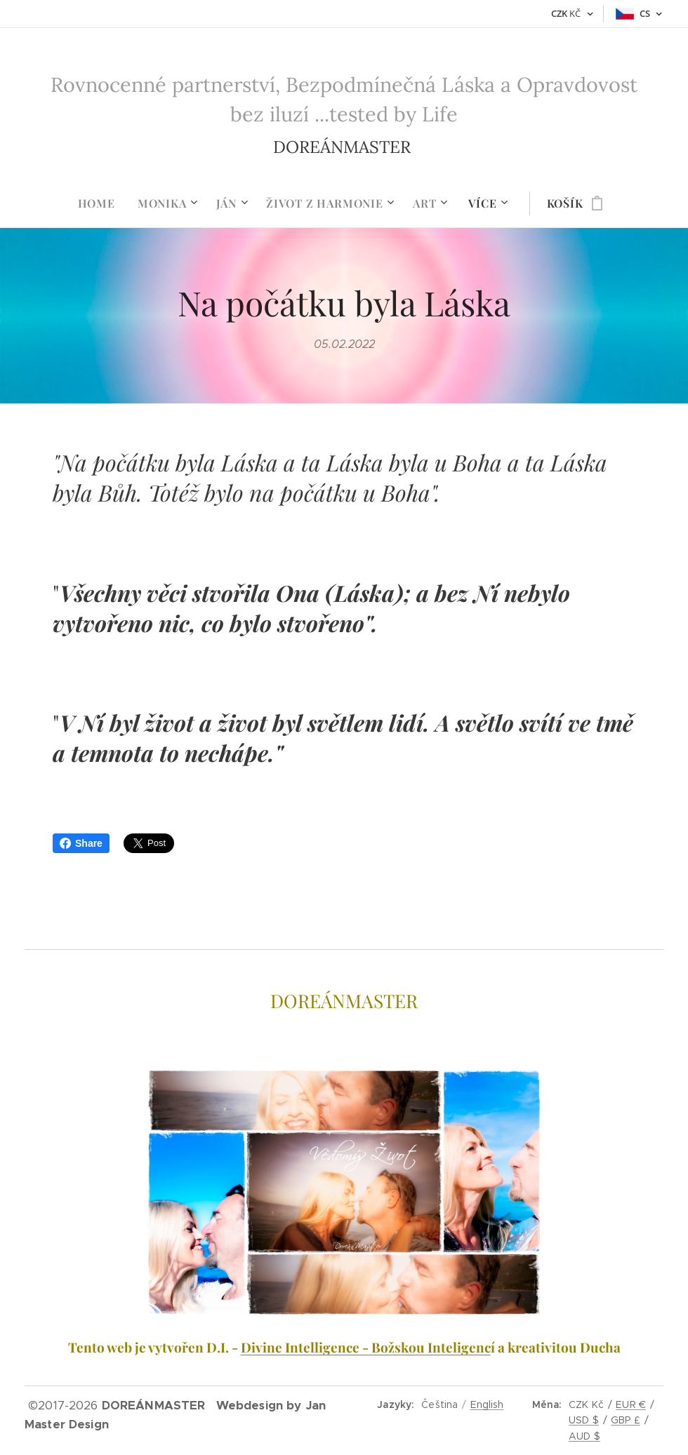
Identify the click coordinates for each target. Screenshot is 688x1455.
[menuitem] (102, 203)
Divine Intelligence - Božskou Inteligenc (366, 1348)
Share (81, 843)
